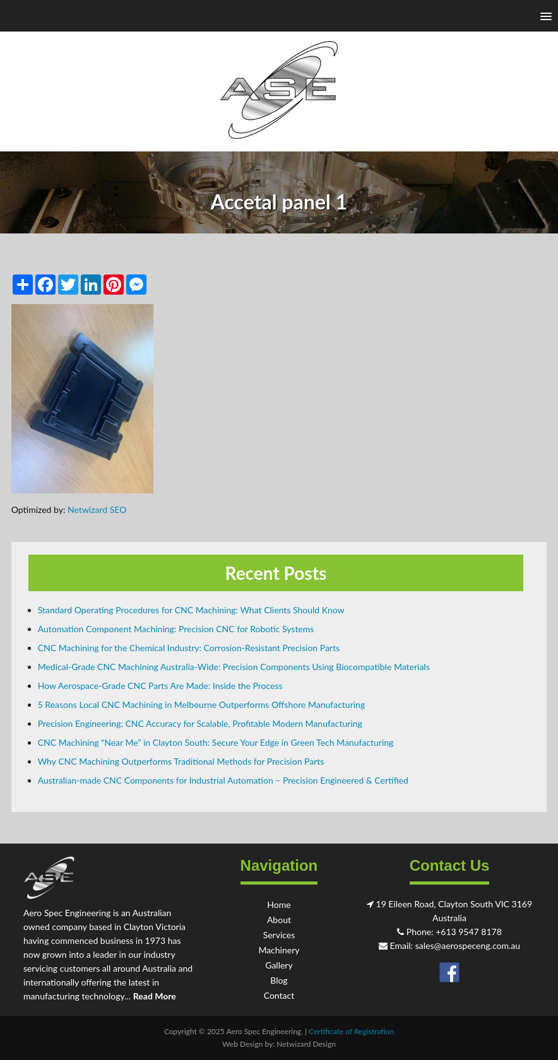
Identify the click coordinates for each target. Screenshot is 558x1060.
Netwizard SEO (97, 509)
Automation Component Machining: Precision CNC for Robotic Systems (176, 628)
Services (279, 934)
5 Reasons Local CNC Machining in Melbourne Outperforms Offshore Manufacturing (201, 704)
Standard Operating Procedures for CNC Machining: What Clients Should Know (191, 609)
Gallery (278, 965)
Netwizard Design (306, 1044)
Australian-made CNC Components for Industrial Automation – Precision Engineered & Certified (223, 780)
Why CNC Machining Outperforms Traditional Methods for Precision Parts (181, 761)
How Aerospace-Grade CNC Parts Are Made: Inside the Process (160, 685)
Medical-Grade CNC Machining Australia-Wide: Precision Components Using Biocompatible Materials (234, 666)
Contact (279, 995)
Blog (278, 980)
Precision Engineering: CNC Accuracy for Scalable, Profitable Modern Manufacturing (200, 723)
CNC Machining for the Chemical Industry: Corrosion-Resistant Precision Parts (189, 647)
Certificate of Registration (351, 1031)
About (279, 919)
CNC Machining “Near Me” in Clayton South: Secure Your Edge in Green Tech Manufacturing (216, 742)
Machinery (278, 950)
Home (278, 904)
